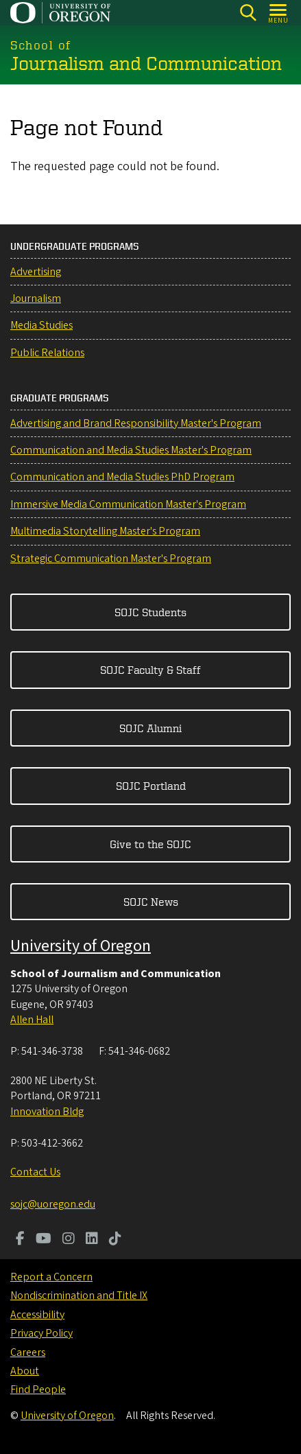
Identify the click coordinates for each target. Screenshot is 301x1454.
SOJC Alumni (150, 728)
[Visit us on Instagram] (68, 1239)
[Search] (247, 12)
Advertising (35, 271)
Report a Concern (51, 1277)
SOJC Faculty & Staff (150, 670)
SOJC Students (150, 612)
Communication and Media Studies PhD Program (122, 476)
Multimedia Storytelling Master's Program (105, 531)
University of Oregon (80, 946)
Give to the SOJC (150, 844)
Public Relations (47, 352)
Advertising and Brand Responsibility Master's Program (135, 423)
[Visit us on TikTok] (115, 1239)
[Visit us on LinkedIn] (92, 1239)
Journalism (35, 298)
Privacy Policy (41, 1333)
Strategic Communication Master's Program (110, 558)
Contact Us (35, 1172)
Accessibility (37, 1314)
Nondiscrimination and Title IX (78, 1295)
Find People (38, 1389)
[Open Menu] (279, 13)
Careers (27, 1352)
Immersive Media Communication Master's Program (128, 504)
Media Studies (41, 325)
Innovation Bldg (47, 1111)
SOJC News (150, 901)
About (24, 1371)
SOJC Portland (151, 785)
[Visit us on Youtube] (43, 1239)
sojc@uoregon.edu (52, 1204)
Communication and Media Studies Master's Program (131, 450)
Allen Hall (31, 1019)
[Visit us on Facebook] (20, 1239)
